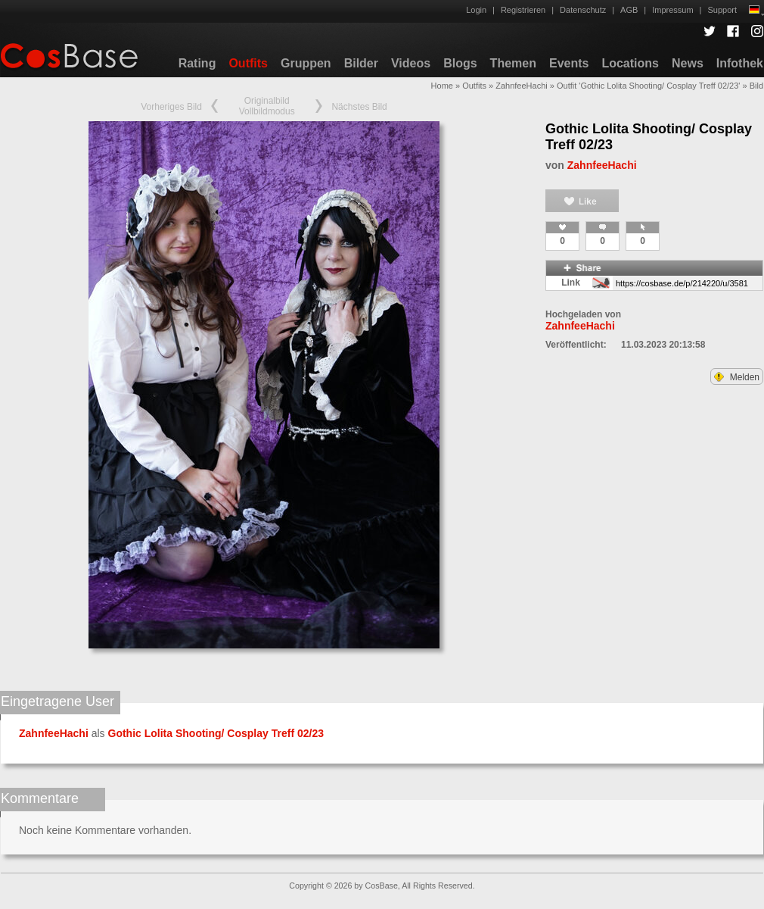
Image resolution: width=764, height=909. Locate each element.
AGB (629, 9)
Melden (736, 377)
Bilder (361, 63)
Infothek (739, 63)
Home (442, 85)
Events (569, 63)
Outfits (248, 63)
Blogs (460, 63)
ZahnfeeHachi (521, 85)
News (687, 63)
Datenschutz (583, 9)
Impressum (672, 9)
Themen (513, 63)
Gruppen (306, 63)
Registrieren (523, 9)
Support (722, 9)
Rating (197, 63)
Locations (630, 63)
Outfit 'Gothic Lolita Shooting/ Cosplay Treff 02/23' (648, 85)
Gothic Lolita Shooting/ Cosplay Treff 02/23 (216, 733)
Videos (410, 63)
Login (476, 9)
